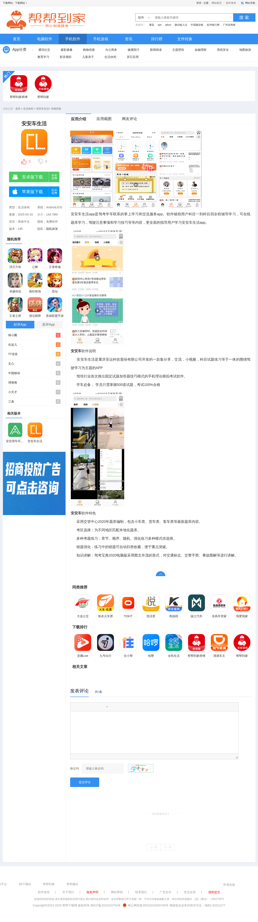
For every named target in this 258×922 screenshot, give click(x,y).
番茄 (151, 24)
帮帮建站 (72, 884)
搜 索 (244, 17)
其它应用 (133, 57)
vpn (160, 24)
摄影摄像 (66, 49)
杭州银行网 (213, 24)
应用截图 (104, 119)
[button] (75, 706)
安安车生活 (42, 108)
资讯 (128, 39)
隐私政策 (52, 228)
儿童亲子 (88, 57)
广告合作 (165, 892)
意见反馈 (190, 892)
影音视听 (66, 57)
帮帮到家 (49, 884)
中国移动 (34, 373)
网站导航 (250, 2)
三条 (34, 401)
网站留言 (217, 2)
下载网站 (8, 2)
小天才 (34, 392)
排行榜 (156, 39)
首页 (16, 39)
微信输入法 (181, 24)
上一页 (153, 847)
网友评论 (129, 119)
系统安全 (223, 49)
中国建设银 (197, 24)
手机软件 (72, 39)
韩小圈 (34, 335)
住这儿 (34, 344)
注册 (206, 2)
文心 (34, 363)
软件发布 (231, 2)
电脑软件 (44, 39)
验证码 (74, 768)
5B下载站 (25, 884)
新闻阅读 (156, 49)
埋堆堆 (34, 382)
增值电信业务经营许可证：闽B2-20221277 (197, 905)
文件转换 (184, 39)
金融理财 (200, 49)
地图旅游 (245, 49)
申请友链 (229, 884)
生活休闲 (110, 57)
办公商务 (111, 49)
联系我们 (141, 892)
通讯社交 (44, 49)
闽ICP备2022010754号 (106, 905)
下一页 (167, 847)
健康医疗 (133, 49)
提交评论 (85, 782)
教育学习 (43, 57)
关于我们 (68, 892)
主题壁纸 (178, 49)
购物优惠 (89, 49)
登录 (198, 2)
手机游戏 (100, 39)
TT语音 (34, 354)
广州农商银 (229, 24)
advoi (168, 24)
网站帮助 (117, 892)
